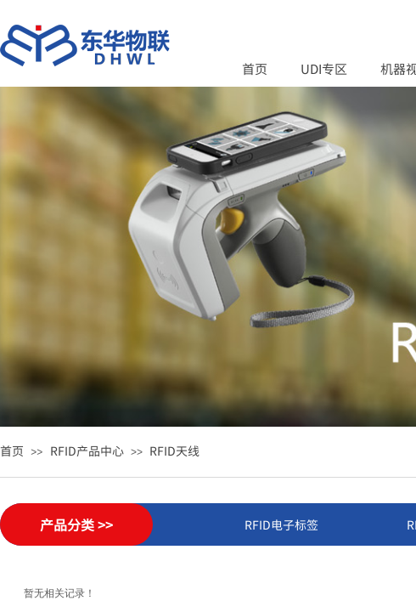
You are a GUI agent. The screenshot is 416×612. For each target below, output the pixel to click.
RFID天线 (174, 450)
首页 (254, 68)
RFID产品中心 (87, 450)
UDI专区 (324, 68)
